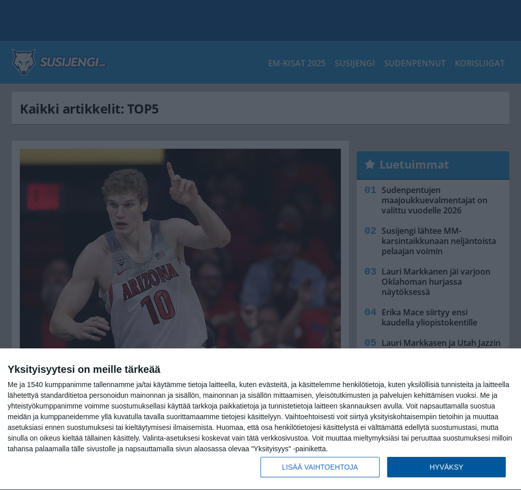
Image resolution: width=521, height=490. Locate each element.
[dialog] (260, 419)
